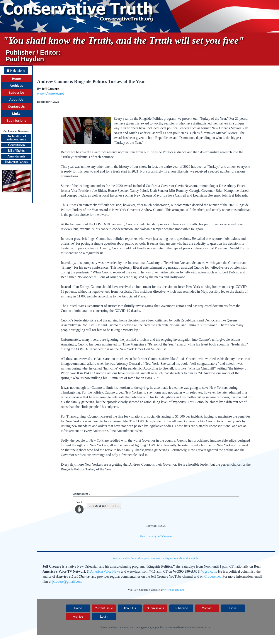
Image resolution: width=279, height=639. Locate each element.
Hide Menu (16, 70)
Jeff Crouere (50, 88)
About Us (16, 99)
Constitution (16, 145)
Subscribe (16, 92)
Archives (16, 85)
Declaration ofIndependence (16, 137)
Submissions (16, 120)
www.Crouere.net (50, 93)
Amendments (16, 156)
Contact (207, 608)
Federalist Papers (16, 162)
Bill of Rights (16, 151)
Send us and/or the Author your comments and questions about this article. (156, 558)
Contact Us (16, 106)
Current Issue (104, 608)
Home (16, 78)
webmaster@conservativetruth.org (193, 627)
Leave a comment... (104, 506)
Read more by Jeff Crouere (156, 536)
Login (103, 616)
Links (16, 113)
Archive (78, 616)
